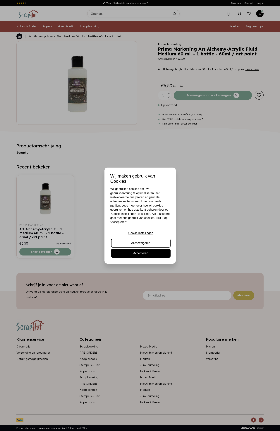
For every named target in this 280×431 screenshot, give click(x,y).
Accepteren (140, 253)
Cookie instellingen (140, 233)
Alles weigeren (140, 243)
